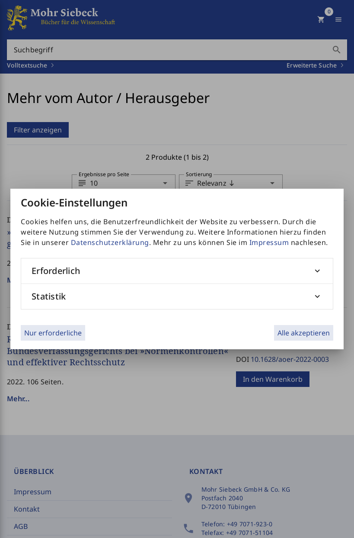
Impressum (269, 242)
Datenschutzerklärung (110, 242)
